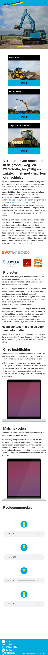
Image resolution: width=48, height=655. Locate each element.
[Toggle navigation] (45, 3)
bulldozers (24, 202)
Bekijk (24, 83)
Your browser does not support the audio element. (24, 534)
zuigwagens (14, 202)
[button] (3, 27)
